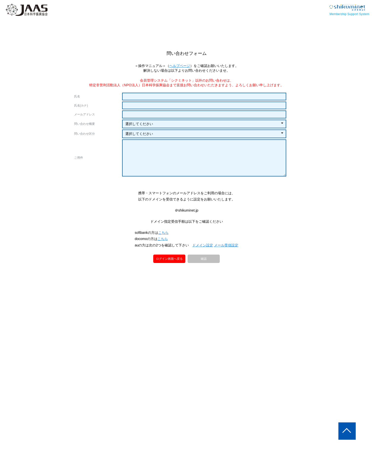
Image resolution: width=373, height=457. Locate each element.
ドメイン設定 (203, 269)
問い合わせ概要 (84, 124)
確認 (204, 283)
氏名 (77, 96)
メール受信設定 (226, 269)
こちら (164, 256)
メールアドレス (84, 114)
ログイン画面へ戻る (169, 283)
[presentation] (186, 192)
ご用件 (78, 158)
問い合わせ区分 (84, 134)
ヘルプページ (179, 65)
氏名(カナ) (81, 106)
